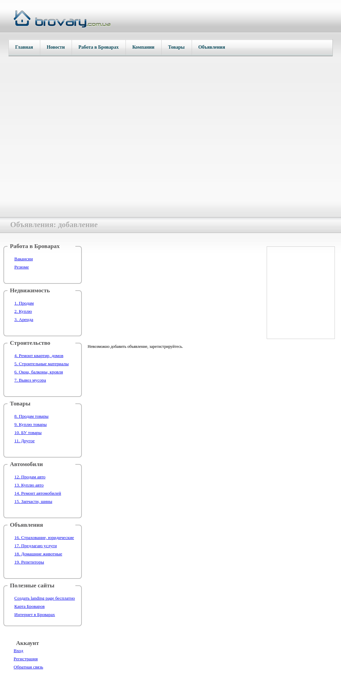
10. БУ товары (28, 432)
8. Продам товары (31, 416)
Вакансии (23, 258)
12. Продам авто (29, 476)
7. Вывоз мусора (30, 380)
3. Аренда (23, 319)
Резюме (21, 266)
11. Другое (24, 440)
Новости (56, 47)
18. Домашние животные (38, 553)
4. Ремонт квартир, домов (38, 355)
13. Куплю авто (29, 485)
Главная (24, 47)
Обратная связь (28, 666)
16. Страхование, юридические (44, 537)
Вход (18, 650)
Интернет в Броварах (34, 614)
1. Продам (24, 303)
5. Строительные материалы (41, 363)
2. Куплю (23, 311)
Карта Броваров (29, 606)
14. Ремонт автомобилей (37, 493)
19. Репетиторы (29, 562)
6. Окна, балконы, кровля (38, 371)
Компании (143, 47)
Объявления (211, 47)
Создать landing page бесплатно (44, 598)
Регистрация (26, 658)
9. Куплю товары (30, 424)
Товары (176, 47)
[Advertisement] (172, 290)
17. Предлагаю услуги (35, 545)
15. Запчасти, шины (33, 501)
